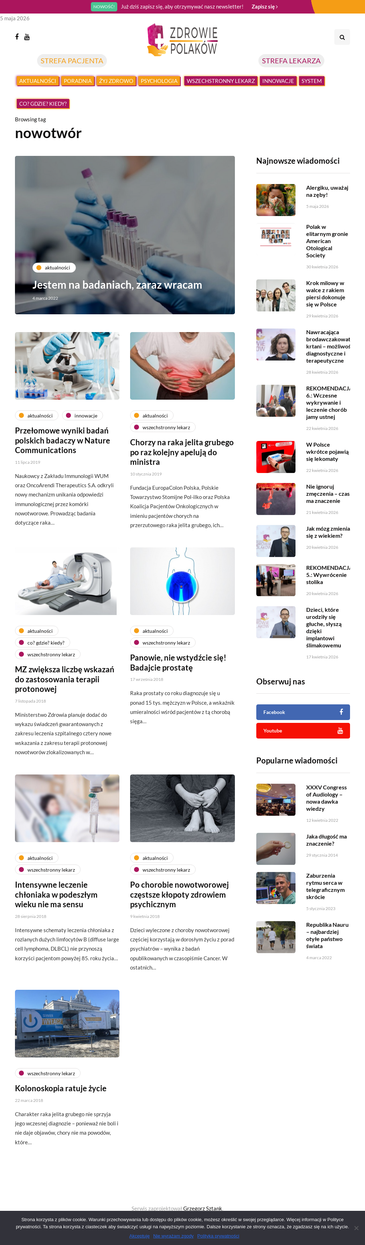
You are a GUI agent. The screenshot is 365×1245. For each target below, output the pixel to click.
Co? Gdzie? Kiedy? (43, 103)
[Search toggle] (342, 37)
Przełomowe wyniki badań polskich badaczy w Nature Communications (62, 461)
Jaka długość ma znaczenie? (326, 850)
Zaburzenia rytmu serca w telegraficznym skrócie (325, 896)
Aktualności (37, 81)
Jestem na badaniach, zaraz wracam (117, 284)
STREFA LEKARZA (291, 60)
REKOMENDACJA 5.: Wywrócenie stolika (329, 584)
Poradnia (78, 81)
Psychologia (159, 81)
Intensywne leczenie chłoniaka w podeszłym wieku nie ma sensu (56, 915)
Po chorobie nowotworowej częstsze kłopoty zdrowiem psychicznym (179, 915)
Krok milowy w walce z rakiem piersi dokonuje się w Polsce (325, 304)
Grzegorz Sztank (202, 1208)
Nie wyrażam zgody (173, 1236)
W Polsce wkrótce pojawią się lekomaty (327, 461)
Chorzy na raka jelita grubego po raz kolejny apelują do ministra (182, 473)
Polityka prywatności (218, 1236)
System (312, 81)
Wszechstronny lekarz (221, 81)
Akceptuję (139, 1236)
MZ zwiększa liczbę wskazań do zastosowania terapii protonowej (64, 700)
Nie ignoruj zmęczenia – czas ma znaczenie (328, 503)
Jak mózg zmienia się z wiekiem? (328, 542)
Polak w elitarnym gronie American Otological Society (327, 251)
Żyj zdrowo (116, 81)
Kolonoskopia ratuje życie (61, 1109)
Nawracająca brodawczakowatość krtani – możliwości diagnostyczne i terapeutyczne (332, 356)
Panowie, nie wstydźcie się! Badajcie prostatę (178, 683)
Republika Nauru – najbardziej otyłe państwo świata (327, 945)
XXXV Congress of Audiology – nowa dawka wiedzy (326, 808)
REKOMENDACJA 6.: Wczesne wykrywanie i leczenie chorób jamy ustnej (329, 412)
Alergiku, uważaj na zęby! (327, 191)
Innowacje (278, 81)
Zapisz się (265, 6)
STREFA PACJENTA (72, 60)
